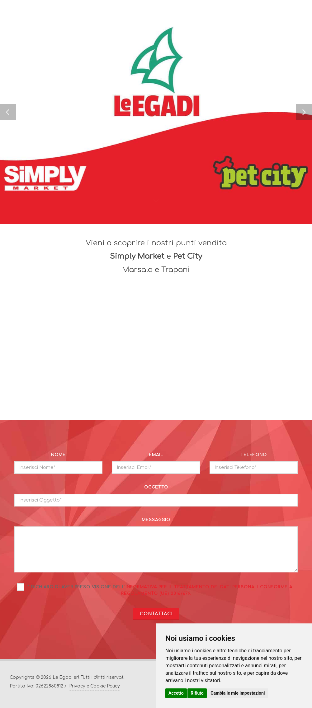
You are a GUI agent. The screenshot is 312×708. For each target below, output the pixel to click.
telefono (253, 455)
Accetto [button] (176, 693)
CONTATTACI (156, 614)
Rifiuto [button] (197, 693)
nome (58, 455)
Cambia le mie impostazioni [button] (237, 693)
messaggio (156, 520)
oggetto (156, 487)
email (156, 455)
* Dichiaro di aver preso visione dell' (161, 590)
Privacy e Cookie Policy (94, 686)
